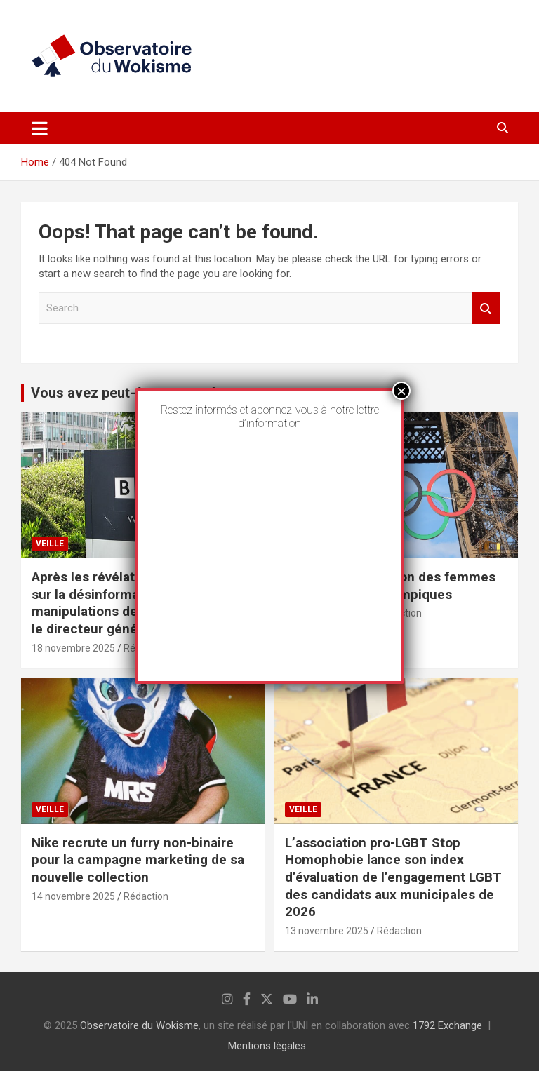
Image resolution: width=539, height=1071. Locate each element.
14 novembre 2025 (73, 896)
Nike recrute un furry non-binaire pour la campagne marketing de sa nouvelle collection (138, 860)
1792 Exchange (447, 1025)
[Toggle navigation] (39, 128)
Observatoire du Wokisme (139, 1025)
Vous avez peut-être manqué (123, 392)
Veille (50, 543)
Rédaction (146, 896)
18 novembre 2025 (73, 648)
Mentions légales (267, 1045)
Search (486, 308)
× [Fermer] (401, 391)
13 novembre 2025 (326, 930)
